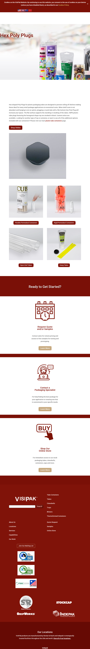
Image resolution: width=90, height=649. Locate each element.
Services (12, 531)
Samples (50, 526)
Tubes (49, 499)
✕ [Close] (87, 4)
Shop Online (16, 128)
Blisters (49, 512)
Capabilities (13, 535)
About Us (12, 522)
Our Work (12, 539)
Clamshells (51, 503)
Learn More (45, 348)
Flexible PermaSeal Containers (26, 223)
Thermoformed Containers (56, 516)
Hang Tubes (64, 265)
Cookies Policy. (63, 5)
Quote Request (52, 522)
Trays (49, 507)
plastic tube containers (54, 121)
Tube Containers (53, 495)
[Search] (22, 506)
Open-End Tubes (26, 265)
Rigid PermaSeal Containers (64, 223)
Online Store (51, 531)
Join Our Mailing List (26, 546)
